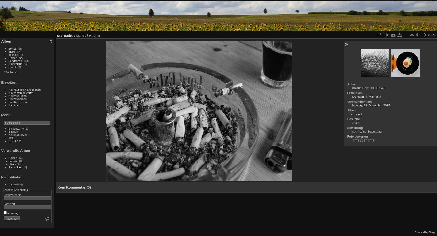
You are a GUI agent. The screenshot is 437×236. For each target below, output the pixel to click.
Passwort (9, 203)
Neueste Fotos (18, 95)
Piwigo (432, 232)
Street (12, 66)
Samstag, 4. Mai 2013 (366, 96)
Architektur (15, 63)
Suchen (13, 131)
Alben (6, 41)
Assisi (14, 160)
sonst (12, 48)
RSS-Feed (15, 140)
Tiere (12, 51)
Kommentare (16, 134)
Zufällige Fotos (18, 101)
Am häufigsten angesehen (25, 89)
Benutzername (13, 194)
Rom (13, 163)
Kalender (14, 104)
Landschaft (15, 60)
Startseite (65, 36)
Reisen (13, 57)
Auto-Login (12, 213)
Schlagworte (16, 128)
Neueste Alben (18, 98)
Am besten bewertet (21, 92)
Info (11, 137)
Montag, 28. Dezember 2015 (371, 105)
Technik (13, 54)
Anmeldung (16, 184)
